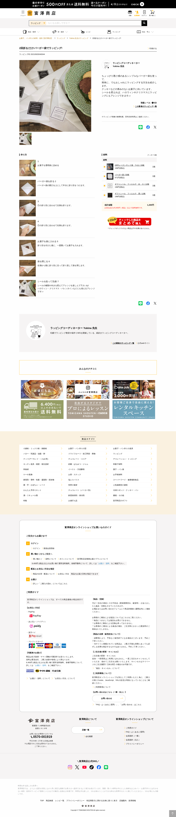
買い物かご (36, 559)
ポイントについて (65, 559)
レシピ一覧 (59, 801)
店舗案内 (123, 801)
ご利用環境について (101, 687)
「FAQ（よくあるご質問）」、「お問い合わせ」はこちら (116, 705)
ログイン (35, 548)
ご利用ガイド (130, 728)
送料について (49, 559)
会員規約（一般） (132, 736)
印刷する (152, 48)
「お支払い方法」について (63, 678)
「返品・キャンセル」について (106, 668)
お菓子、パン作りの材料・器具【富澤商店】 (36, 38)
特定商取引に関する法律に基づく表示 (101, 801)
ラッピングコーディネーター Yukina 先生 (73, 328)
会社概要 (88, 736)
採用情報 (132, 801)
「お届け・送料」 (104, 563)
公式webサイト (142, 343)
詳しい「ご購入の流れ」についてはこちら (49, 584)
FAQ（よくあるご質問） (135, 732)
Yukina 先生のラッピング (78, 38)
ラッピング (61, 38)
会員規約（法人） (132, 740)
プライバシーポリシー (134, 744)
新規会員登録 (47, 548)
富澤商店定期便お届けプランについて (91, 559)
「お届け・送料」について (38, 678)
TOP (42, 801)
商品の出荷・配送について (43, 574)
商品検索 (49, 801)
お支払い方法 (62, 574)
